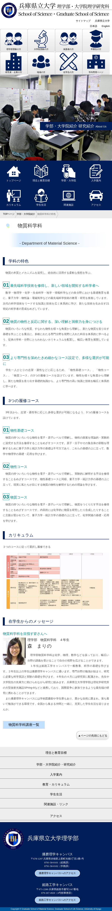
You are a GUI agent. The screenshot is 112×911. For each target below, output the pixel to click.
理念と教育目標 (41, 173)
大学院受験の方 (41, 40)
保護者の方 (69, 40)
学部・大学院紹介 (26, 214)
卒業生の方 (96, 40)
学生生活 (41, 197)
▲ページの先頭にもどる (92, 735)
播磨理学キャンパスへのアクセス (57, 873)
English (106, 26)
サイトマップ (83, 20)
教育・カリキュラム (56, 784)
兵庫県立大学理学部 (40, 838)
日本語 (93, 26)
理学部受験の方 (14, 40)
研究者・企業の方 (14, 63)
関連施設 (68, 197)
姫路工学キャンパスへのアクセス (57, 899)
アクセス (96, 197)
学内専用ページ (96, 63)
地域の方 (41, 63)
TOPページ (8, 214)
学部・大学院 (68, 173)
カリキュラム (13, 197)
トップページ (13, 173)
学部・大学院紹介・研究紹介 (56, 764)
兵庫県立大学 (102, 20)
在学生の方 (69, 63)
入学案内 (96, 173)
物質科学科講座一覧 (24, 725)
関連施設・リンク (56, 804)
